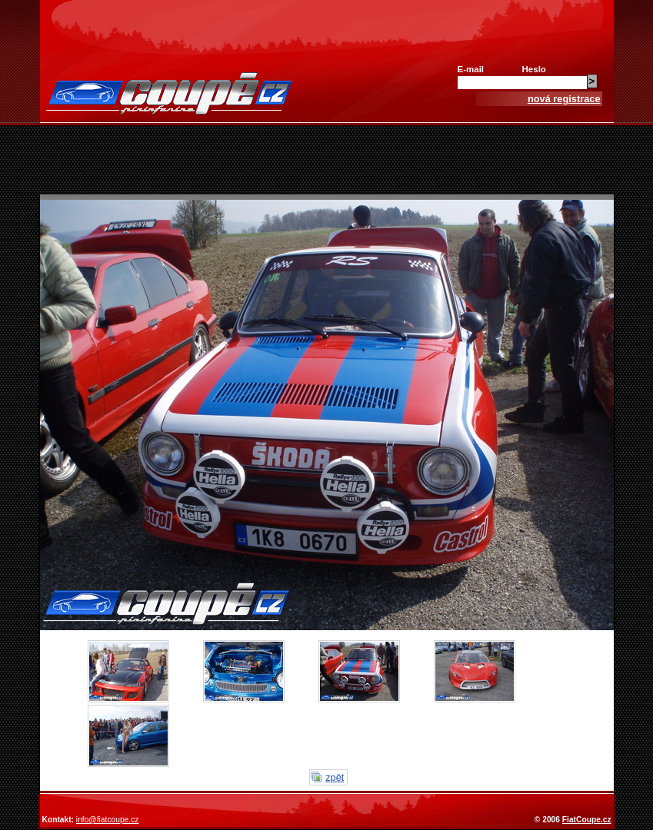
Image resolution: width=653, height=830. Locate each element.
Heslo (534, 69)
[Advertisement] (327, 159)
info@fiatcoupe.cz (107, 819)
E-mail (471, 69)
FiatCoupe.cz (586, 819)
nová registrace (564, 99)
